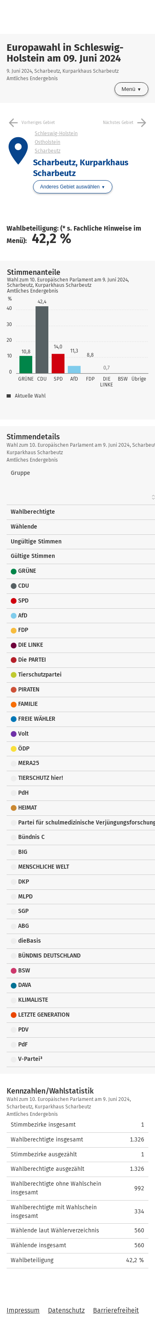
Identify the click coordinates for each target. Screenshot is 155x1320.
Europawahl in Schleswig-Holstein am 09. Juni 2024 (65, 53)
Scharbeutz (47, 151)
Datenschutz (66, 1310)
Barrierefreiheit (116, 1310)
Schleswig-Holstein (56, 133)
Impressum (23, 1310)
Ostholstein (47, 142)
